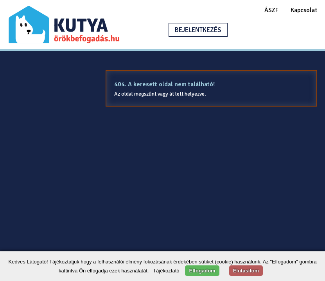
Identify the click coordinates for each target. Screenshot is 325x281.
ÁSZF (271, 10)
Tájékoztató (166, 271)
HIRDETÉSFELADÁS (272, 30)
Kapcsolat (304, 10)
